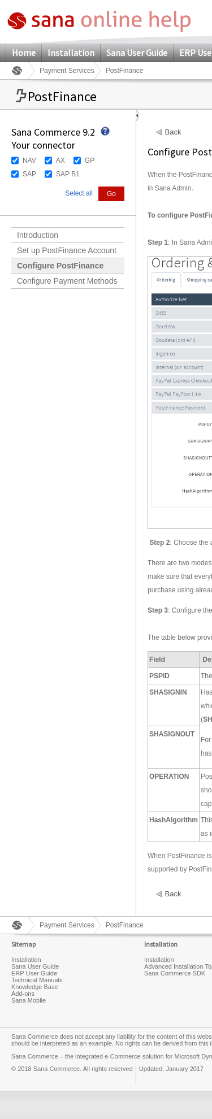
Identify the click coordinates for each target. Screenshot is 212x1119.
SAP (29, 174)
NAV (29, 160)
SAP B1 (68, 174)
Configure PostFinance (60, 265)
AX (60, 160)
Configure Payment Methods (67, 280)
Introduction (37, 235)
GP (89, 160)
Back (173, 132)
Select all (79, 193)
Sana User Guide (136, 52)
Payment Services (67, 71)
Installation (70, 52)
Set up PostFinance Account (66, 250)
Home (24, 52)
